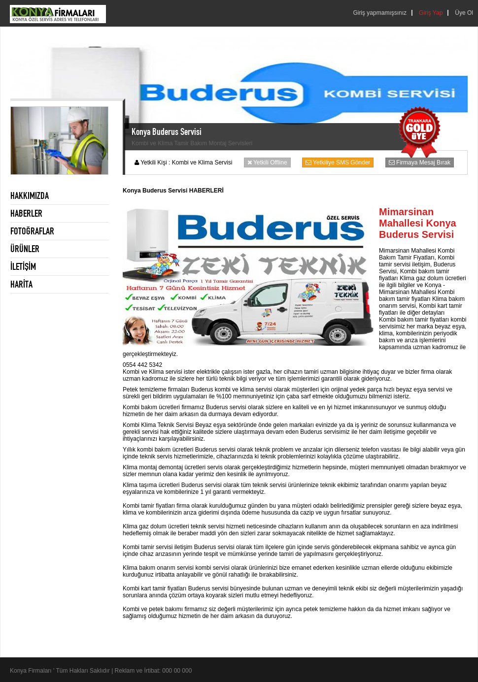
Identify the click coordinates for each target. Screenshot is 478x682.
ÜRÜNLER (24, 249)
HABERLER (26, 213)
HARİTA (21, 284)
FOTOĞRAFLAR (32, 231)
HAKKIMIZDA (29, 195)
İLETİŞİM (23, 266)
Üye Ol (464, 12)
